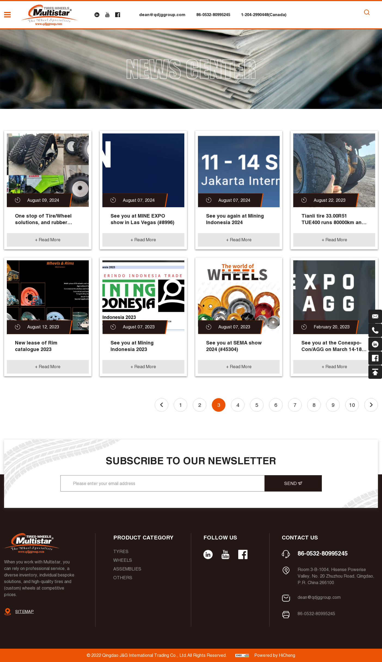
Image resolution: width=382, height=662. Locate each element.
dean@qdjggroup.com (162, 14)
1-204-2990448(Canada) (263, 14)
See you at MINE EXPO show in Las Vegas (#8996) (142, 219)
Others (122, 577)
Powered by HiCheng (274, 655)
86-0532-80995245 (213, 14)
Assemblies (127, 569)
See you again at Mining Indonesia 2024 (235, 219)
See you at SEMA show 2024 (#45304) (234, 346)
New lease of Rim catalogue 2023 (36, 346)
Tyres (121, 551)
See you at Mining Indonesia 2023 (132, 346)
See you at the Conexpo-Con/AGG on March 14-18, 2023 (332, 346)
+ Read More (47, 239)
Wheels (122, 560)
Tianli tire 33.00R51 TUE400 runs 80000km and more (333, 219)
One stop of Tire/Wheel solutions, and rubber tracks (43, 219)
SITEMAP (24, 611)
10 (352, 405)
